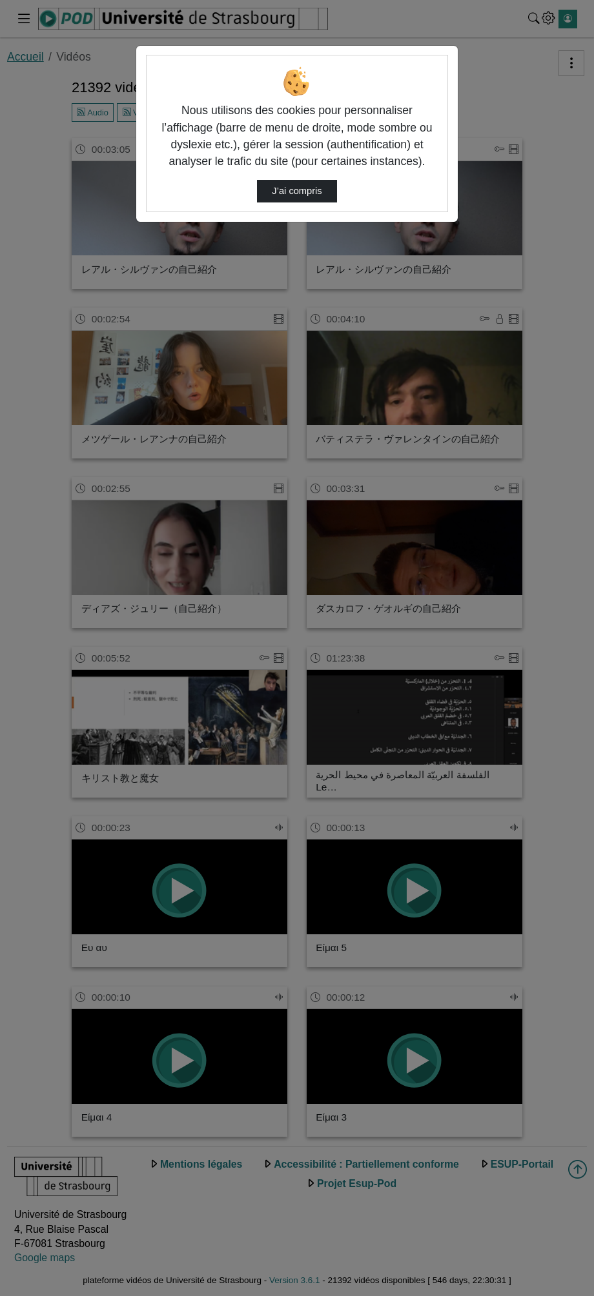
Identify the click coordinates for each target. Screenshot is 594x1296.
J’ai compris (297, 191)
